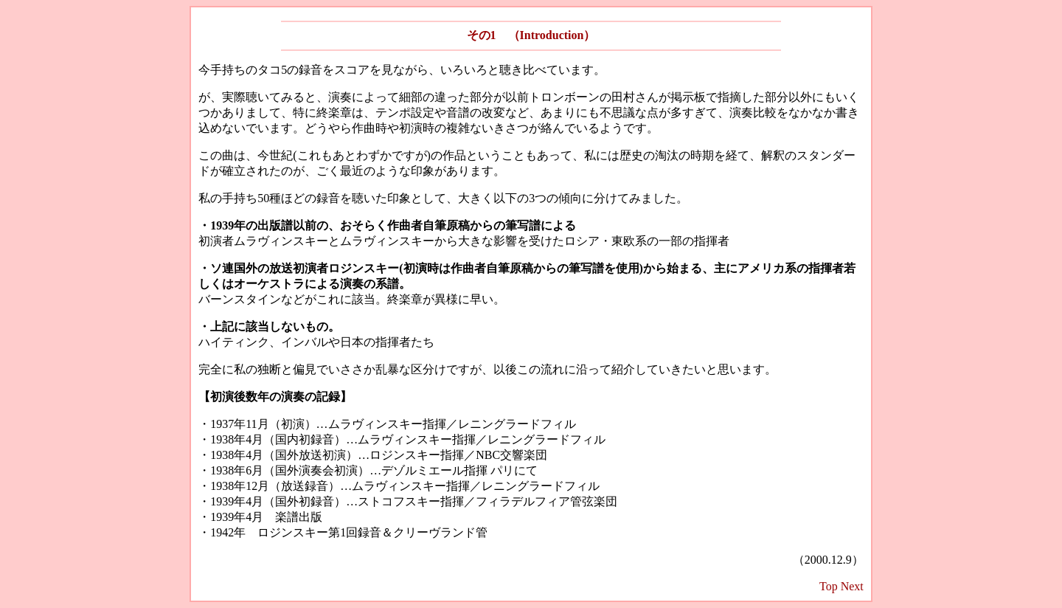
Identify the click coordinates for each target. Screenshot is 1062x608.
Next (852, 586)
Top (828, 586)
